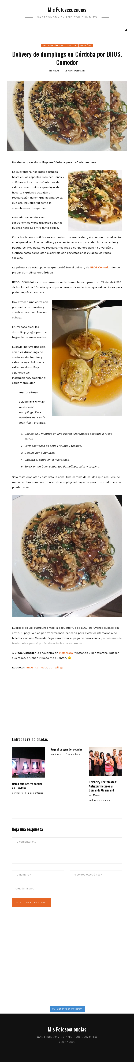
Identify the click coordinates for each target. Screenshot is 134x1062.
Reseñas (85, 45)
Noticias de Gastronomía (59, 45)
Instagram (66, 652)
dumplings (56, 667)
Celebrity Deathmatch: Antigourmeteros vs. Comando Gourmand (103, 786)
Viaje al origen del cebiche (66, 749)
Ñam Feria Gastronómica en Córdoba (27, 786)
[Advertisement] (67, 707)
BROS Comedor (100, 267)
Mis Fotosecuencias (67, 9)
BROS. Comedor (36, 667)
